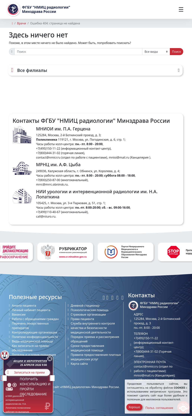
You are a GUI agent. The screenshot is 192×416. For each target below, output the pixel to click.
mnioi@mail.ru (119, 157)
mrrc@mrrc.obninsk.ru (52, 184)
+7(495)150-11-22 (48, 148)
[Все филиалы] (95, 70)
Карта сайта (79, 364)
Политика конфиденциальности (35, 337)
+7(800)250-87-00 (48, 180)
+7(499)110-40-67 (48, 212)
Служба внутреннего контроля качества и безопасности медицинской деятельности (93, 327)
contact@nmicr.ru (48, 157)
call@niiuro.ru (45, 216)
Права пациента (82, 319)
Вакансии (19, 314)
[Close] (49, 358)
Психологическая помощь (89, 310)
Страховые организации (88, 314)
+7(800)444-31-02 (48, 153)
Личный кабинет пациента (31, 310)
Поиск (176, 52)
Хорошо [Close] (134, 407)
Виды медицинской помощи (32, 341)
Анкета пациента (24, 305)
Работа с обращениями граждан (35, 319)
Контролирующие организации (34, 332)
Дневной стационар (85, 305)
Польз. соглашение (159, 408)
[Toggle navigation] (181, 9)
